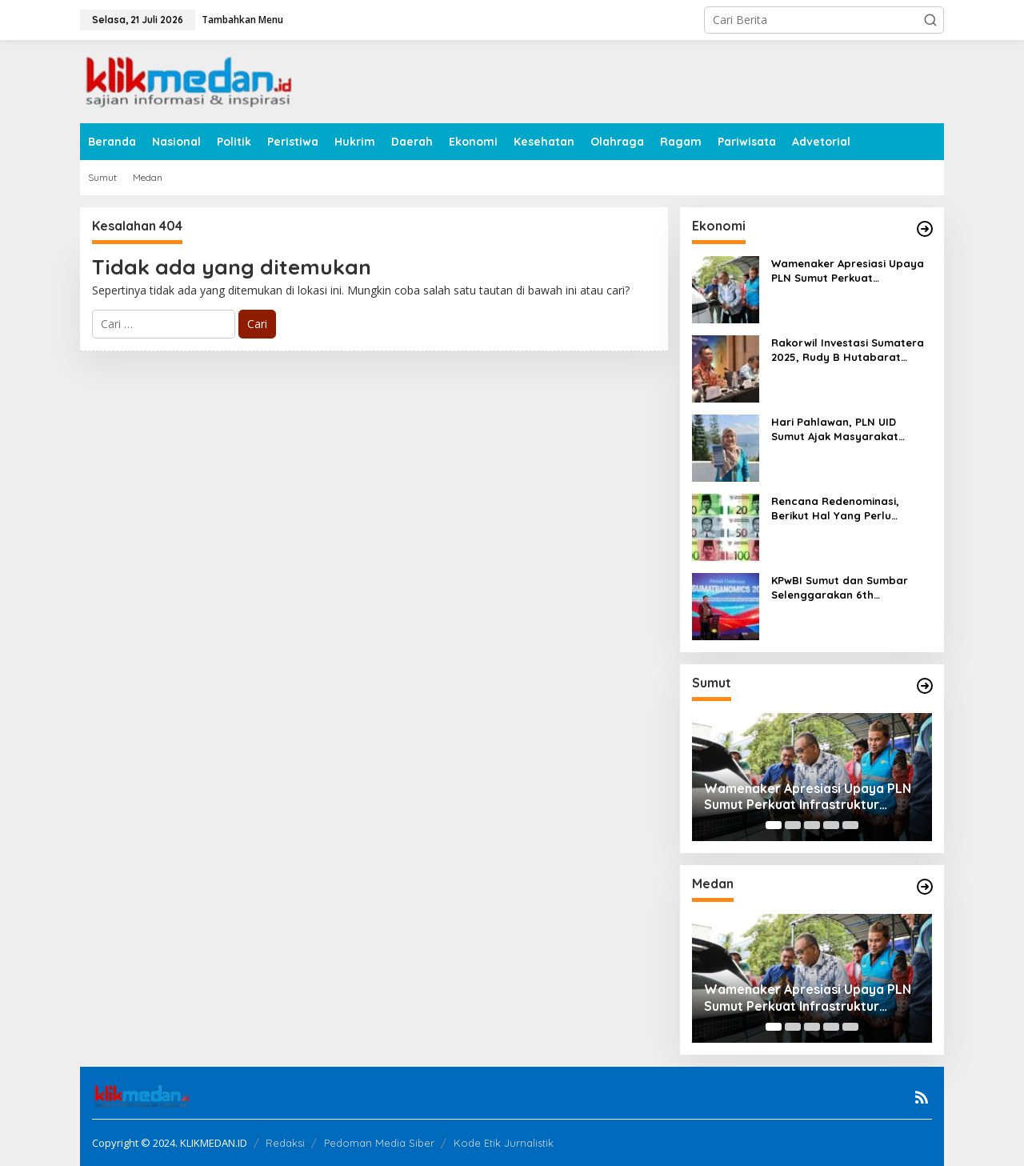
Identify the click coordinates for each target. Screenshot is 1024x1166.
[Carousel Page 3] (812, 825)
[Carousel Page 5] (850, 825)
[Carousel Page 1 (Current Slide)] (774, 825)
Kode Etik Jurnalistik (504, 1142)
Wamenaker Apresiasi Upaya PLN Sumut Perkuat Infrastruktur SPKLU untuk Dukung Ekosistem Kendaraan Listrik (850, 271)
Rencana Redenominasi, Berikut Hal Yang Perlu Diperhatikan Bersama (835, 509)
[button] (930, 20)
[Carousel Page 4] (831, 825)
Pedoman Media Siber (379, 1142)
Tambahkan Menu (242, 19)
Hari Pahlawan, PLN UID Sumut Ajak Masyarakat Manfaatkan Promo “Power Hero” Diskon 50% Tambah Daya (844, 429)
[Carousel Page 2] (793, 825)
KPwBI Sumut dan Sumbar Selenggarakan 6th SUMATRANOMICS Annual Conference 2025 (839, 588)
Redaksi (285, 1142)
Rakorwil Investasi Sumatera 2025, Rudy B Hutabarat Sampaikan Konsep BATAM (847, 350)
